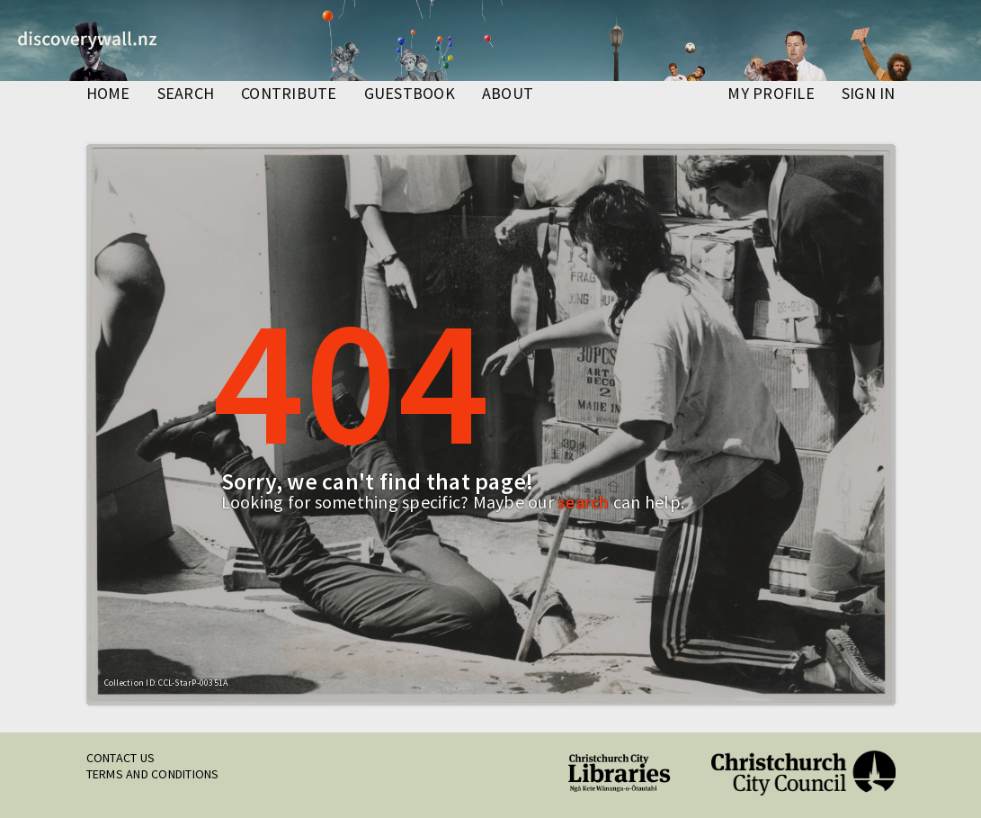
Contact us (121, 758)
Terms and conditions (152, 774)
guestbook (409, 94)
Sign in (869, 94)
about (507, 94)
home (108, 94)
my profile (771, 94)
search (186, 94)
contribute (289, 94)
